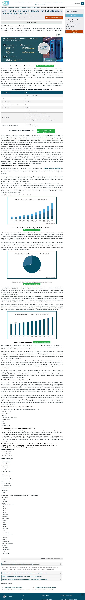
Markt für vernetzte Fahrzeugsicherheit (44, 590)
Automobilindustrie (12, 7)
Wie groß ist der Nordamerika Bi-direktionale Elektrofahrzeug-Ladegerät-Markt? (32, 577)
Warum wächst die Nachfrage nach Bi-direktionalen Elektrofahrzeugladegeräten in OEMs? (32, 573)
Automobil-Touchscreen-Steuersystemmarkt (45, 588)
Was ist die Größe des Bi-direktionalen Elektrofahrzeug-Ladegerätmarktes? (32, 564)
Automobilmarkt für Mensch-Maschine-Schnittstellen (17, 590)
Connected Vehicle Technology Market (13, 588)
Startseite (3, 7)
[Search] (82, 3)
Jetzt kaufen (74, 15)
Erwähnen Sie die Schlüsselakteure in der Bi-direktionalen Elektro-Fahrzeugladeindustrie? (32, 580)
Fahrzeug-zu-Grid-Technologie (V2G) (52, 168)
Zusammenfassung (31, 22)
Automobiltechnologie (23, 7)
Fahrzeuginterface (34, 7)
